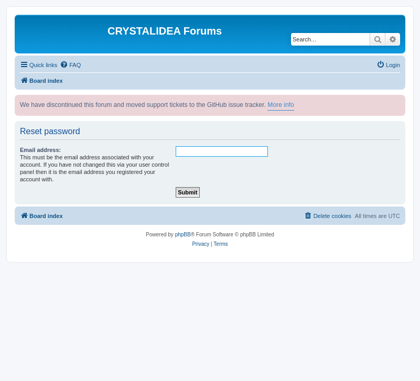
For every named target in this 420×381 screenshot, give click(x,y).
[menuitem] (70, 65)
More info (280, 104)
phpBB (183, 234)
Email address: (40, 150)
